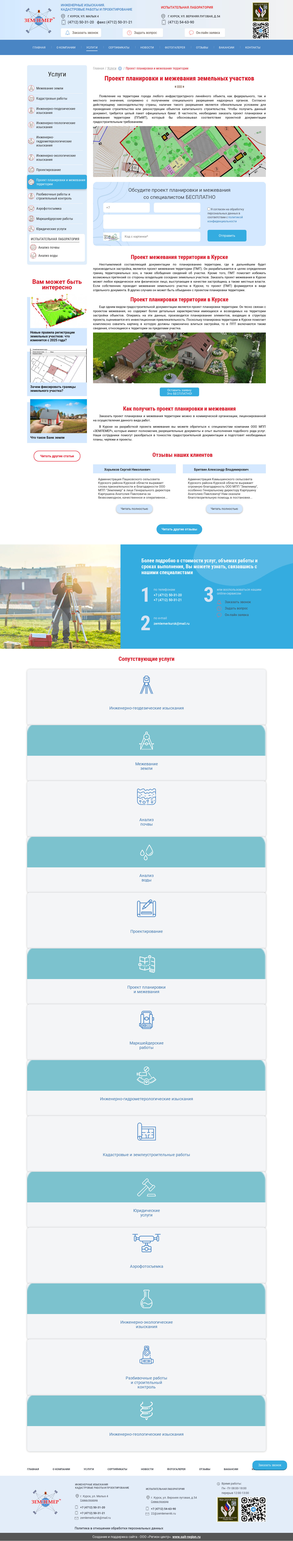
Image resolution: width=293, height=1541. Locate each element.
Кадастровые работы (51, 98)
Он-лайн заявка (204, 33)
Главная (39, 47)
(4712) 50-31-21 (119, 22)
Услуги (92, 47)
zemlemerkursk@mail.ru (172, 624)
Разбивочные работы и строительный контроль (54, 196)
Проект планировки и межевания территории (60, 182)
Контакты (252, 47)
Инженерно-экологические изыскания (56, 157)
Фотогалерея (175, 47)
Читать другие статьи (57, 456)
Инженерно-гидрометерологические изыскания (54, 141)
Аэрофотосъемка (48, 208)
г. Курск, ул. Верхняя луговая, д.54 (194, 16)
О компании (66, 47)
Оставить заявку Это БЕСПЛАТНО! (179, 391)
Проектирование (48, 170)
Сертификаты (119, 47)
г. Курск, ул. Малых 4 (83, 16)
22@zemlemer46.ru (163, 1513)
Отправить (227, 236)
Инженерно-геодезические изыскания (55, 111)
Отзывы (202, 47)
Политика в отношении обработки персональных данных (119, 1528)
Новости (147, 47)
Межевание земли (49, 88)
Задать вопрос (142, 33)
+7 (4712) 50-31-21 (168, 600)
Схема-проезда (89, 1500)
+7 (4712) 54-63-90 (163, 1508)
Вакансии (226, 47)
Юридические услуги (51, 229)
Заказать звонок (81, 33)
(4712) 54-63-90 (181, 22)
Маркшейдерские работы (54, 219)
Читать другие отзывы (179, 529)
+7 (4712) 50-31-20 (168, 595)
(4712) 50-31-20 (81, 22)
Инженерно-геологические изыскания (55, 125)
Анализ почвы (49, 247)
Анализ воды (48, 255)
